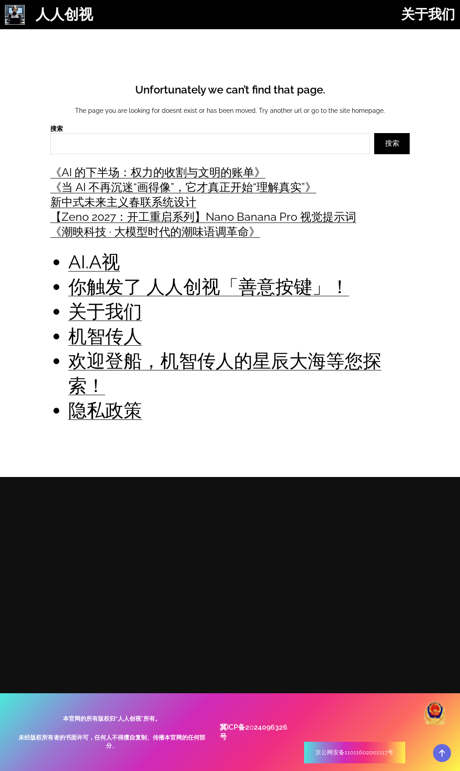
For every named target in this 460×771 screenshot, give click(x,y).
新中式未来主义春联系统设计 (123, 202)
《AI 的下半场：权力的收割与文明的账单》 (157, 172)
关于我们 (105, 311)
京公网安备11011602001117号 (354, 752)
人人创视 (64, 14)
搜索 (56, 128)
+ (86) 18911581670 (367, 568)
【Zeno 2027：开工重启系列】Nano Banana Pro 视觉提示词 (203, 216)
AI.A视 (94, 262)
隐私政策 (105, 410)
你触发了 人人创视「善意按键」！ (208, 287)
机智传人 (105, 336)
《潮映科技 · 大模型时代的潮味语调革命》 (155, 231)
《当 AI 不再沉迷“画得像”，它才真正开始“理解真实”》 (183, 187)
